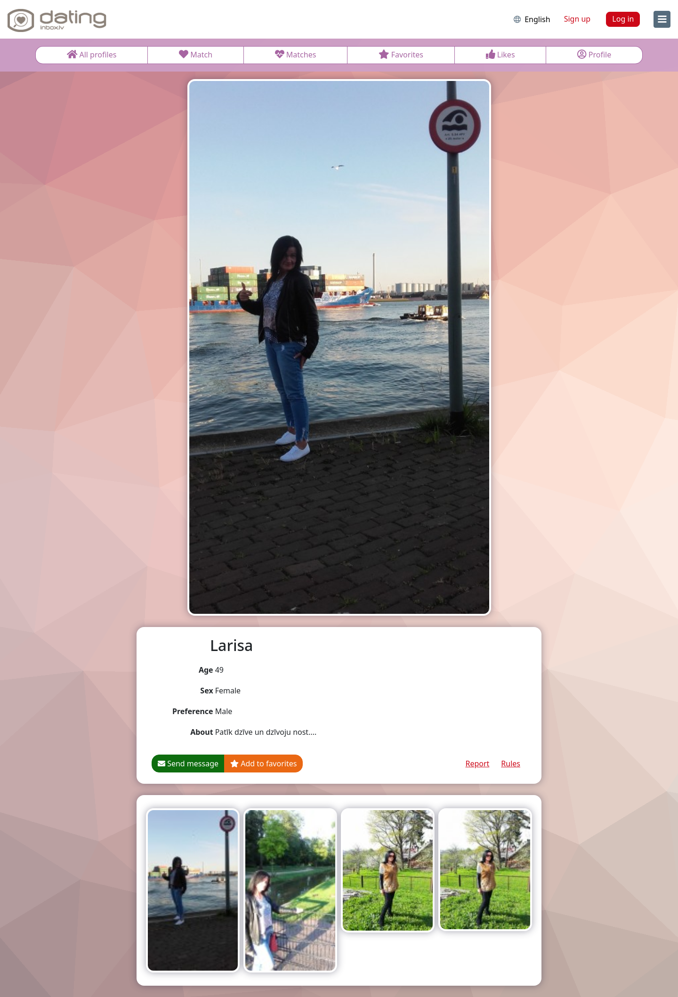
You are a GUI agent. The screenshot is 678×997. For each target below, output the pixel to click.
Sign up (577, 19)
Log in (623, 19)
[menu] (662, 19)
